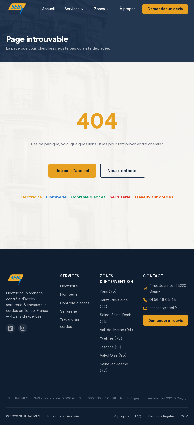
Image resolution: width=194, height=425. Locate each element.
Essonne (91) (110, 347)
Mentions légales (161, 416)
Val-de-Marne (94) (116, 330)
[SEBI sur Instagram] (22, 328)
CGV (184, 416)
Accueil (48, 9)
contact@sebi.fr (163, 308)
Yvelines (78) (111, 338)
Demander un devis (165, 9)
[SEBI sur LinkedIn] (10, 328)
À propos (127, 9)
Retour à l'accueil (72, 170)
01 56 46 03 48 (162, 299)
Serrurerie (120, 197)
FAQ (138, 416)
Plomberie (56, 197)
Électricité (31, 197)
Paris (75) (108, 291)
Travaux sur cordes (153, 197)
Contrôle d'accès (88, 197)
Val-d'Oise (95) (113, 355)
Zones (102, 9)
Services (74, 9)
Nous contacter (123, 170)
